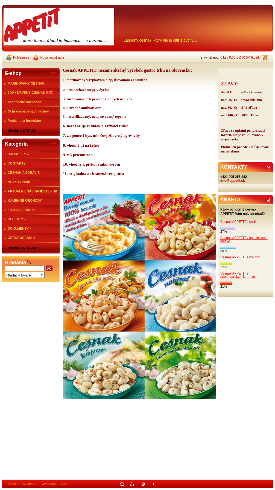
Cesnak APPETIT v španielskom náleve (244, 239)
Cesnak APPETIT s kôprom (240, 257)
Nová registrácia (52, 57)
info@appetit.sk (232, 181)
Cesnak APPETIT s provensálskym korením (237, 275)
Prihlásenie (21, 57)
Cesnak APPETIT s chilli (238, 221)
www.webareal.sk (54, 484)
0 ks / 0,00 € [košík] (240, 57)
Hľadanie (15, 262)
